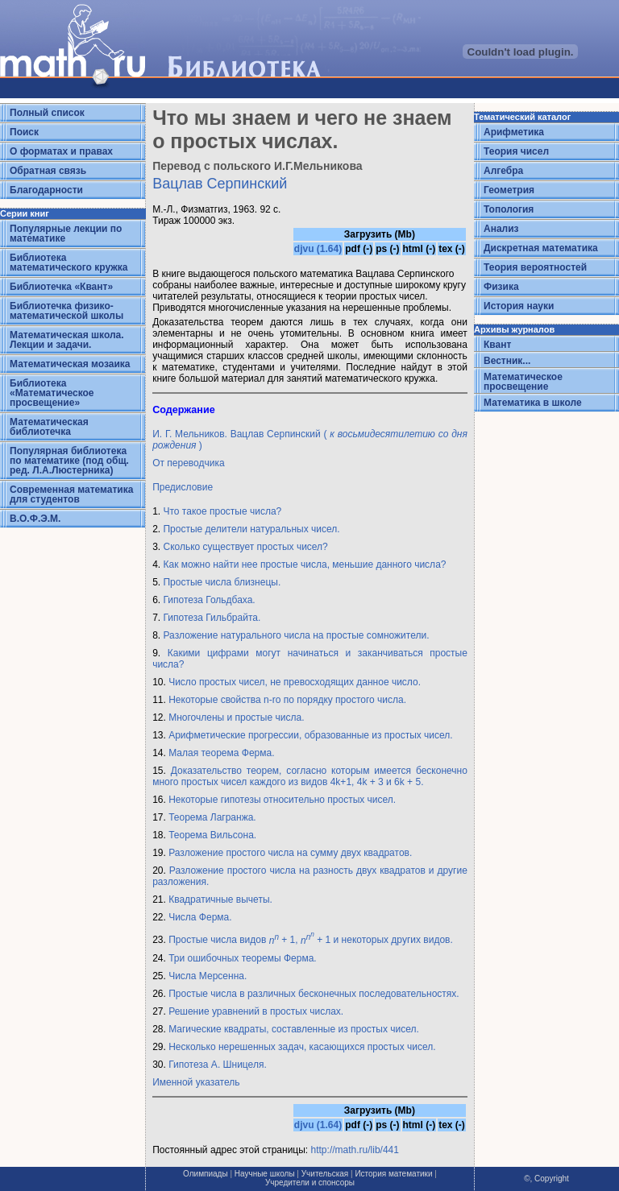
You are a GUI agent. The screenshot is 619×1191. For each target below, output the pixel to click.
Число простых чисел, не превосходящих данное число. (294, 682)
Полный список (47, 112)
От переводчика (188, 463)
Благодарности (46, 190)
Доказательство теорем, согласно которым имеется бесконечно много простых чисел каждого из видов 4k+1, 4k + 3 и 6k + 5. (309, 776)
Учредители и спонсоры (310, 1182)
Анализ (501, 228)
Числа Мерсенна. (207, 976)
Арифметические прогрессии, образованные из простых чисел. (310, 735)
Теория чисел (516, 151)
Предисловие (182, 487)
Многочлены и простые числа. (236, 717)
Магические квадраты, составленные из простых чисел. (293, 1029)
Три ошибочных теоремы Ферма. (242, 958)
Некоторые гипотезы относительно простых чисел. (282, 799)
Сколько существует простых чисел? (245, 546)
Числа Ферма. (199, 917)
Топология (509, 209)
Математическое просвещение (523, 381)
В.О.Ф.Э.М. (35, 518)
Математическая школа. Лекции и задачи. (67, 339)
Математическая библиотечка (49, 426)
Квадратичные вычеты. (220, 899)
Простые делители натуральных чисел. (251, 529)
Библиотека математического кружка (68, 262)
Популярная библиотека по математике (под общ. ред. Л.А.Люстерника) (69, 460)
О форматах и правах (61, 151)
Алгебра (503, 170)
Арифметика (514, 132)
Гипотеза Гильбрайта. (211, 617)
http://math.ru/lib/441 (355, 1150)
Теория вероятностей (535, 267)
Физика (501, 286)
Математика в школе (533, 402)
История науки (519, 306)
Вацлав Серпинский (219, 184)
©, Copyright (546, 1178)
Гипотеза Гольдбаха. (209, 600)
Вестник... (507, 360)
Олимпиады (205, 1173)
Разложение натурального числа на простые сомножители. (296, 635)
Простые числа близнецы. (221, 582)
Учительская (324, 1173)
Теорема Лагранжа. (212, 817)
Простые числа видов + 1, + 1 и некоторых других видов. (310, 940)
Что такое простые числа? (222, 511)
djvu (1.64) (318, 248)
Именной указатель (195, 1082)
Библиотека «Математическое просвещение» (52, 393)
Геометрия (509, 190)
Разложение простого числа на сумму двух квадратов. (290, 852)
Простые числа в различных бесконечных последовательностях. (313, 993)
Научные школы (265, 1173)
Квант (497, 344)
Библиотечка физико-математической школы (66, 310)
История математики (393, 1173)
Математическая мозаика (70, 364)
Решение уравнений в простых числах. (255, 1011)
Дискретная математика (541, 248)
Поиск (24, 132)
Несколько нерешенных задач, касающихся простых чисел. (301, 1046)
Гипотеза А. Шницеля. (217, 1064)
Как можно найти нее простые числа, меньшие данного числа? (304, 564)
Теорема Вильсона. (212, 835)
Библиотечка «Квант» (61, 286)
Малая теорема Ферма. (221, 753)
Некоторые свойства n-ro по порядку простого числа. (287, 699)
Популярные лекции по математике (66, 233)
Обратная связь (48, 170)
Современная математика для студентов (71, 494)
